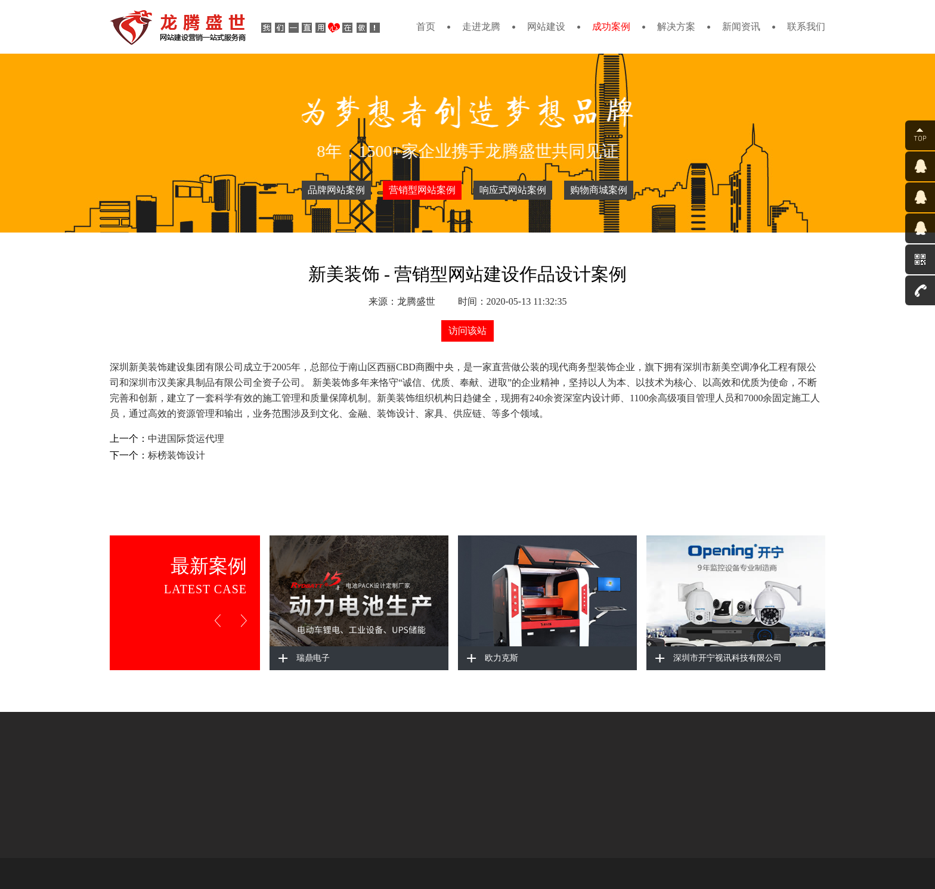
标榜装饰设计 (176, 455)
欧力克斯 (501, 657)
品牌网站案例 (336, 190)
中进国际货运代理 (186, 438)
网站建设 (546, 26)
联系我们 (806, 26)
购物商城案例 (598, 190)
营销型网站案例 (422, 190)
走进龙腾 (481, 26)
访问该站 (467, 331)
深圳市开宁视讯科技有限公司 (727, 657)
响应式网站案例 (512, 190)
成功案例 (611, 26)
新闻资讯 (741, 26)
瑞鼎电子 (313, 657)
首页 (425, 26)
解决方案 (676, 26)
